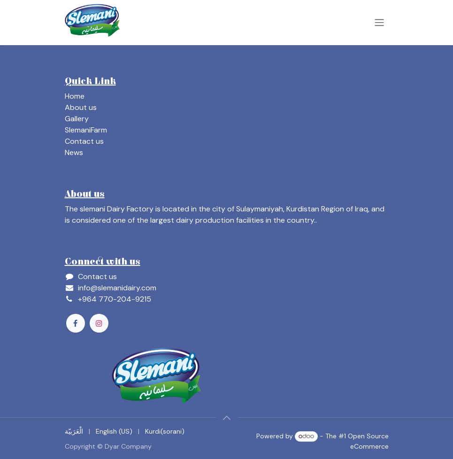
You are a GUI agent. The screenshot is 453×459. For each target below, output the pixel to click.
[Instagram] (99, 323)
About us (81, 107)
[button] (226, 417)
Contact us (84, 141)
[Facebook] (75, 323)
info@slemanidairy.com (117, 288)
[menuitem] (74, 431)
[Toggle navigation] (379, 22)
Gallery (77, 119)
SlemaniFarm (86, 130)
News (74, 152)
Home (74, 96)
